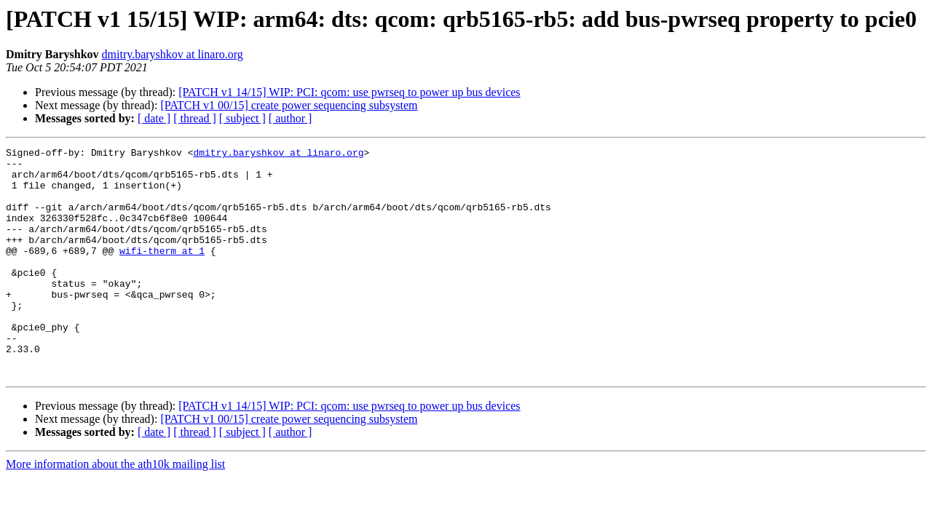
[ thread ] (194, 118)
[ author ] (290, 118)
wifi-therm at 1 (162, 272)
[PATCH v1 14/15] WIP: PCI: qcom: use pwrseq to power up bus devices (349, 92)
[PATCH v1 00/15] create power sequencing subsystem (288, 105)
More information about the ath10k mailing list (115, 510)
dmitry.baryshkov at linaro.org (172, 54)
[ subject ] (242, 118)
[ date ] (154, 118)
